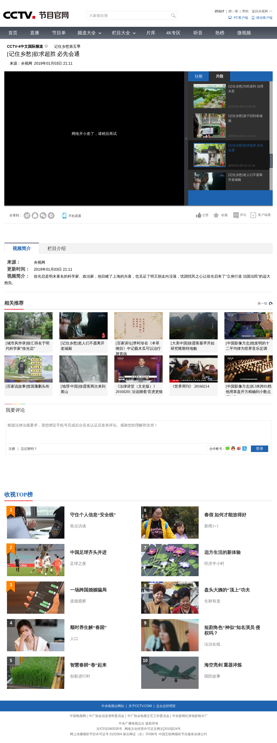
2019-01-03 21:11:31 (241, 165)
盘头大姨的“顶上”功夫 (227, 590)
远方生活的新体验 (222, 552)
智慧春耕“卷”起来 (88, 665)
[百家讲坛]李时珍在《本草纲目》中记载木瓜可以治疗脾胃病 (138, 348)
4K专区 (173, 32)
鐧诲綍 (219, 11)
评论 (243, 215)
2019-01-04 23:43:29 (242, 106)
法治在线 (212, 644)
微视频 (244, 32)
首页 (12, 32)
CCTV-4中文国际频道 (25, 46)
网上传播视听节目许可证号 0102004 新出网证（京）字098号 (113, 734)
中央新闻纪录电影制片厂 (190, 716)
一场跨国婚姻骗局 (88, 590)
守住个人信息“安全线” (93, 514)
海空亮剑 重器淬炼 (223, 665)
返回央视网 (262, 11)
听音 (198, 32)
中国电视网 (78, 716)
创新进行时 (80, 676)
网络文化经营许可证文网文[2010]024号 (153, 729)
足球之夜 (78, 563)
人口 (74, 639)
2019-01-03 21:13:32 (242, 136)
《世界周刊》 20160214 (190, 386)
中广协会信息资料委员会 (106, 716)
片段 (219, 76)
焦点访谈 (78, 526)
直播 (34, 32)
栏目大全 (121, 32)
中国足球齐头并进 (88, 552)
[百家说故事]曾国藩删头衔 (27, 386)
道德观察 (78, 601)
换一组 (262, 303)
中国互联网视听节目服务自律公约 (183, 734)
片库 (150, 32)
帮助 (245, 11)
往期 (198, 76)
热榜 (219, 32)
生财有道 (212, 601)
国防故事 (212, 676)
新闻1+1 (211, 526)
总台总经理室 (166, 706)
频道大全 (87, 32)
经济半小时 (214, 563)
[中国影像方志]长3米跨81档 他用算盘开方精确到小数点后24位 (248, 391)
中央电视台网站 (112, 706)
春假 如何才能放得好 (225, 514)
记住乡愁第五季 (67, 46)
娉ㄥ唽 (233, 11)
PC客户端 (241, 18)
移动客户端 (264, 18)
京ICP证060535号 (109, 729)
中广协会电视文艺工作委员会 (148, 716)
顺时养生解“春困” (88, 627)
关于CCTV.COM (140, 706)
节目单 (59, 32)
